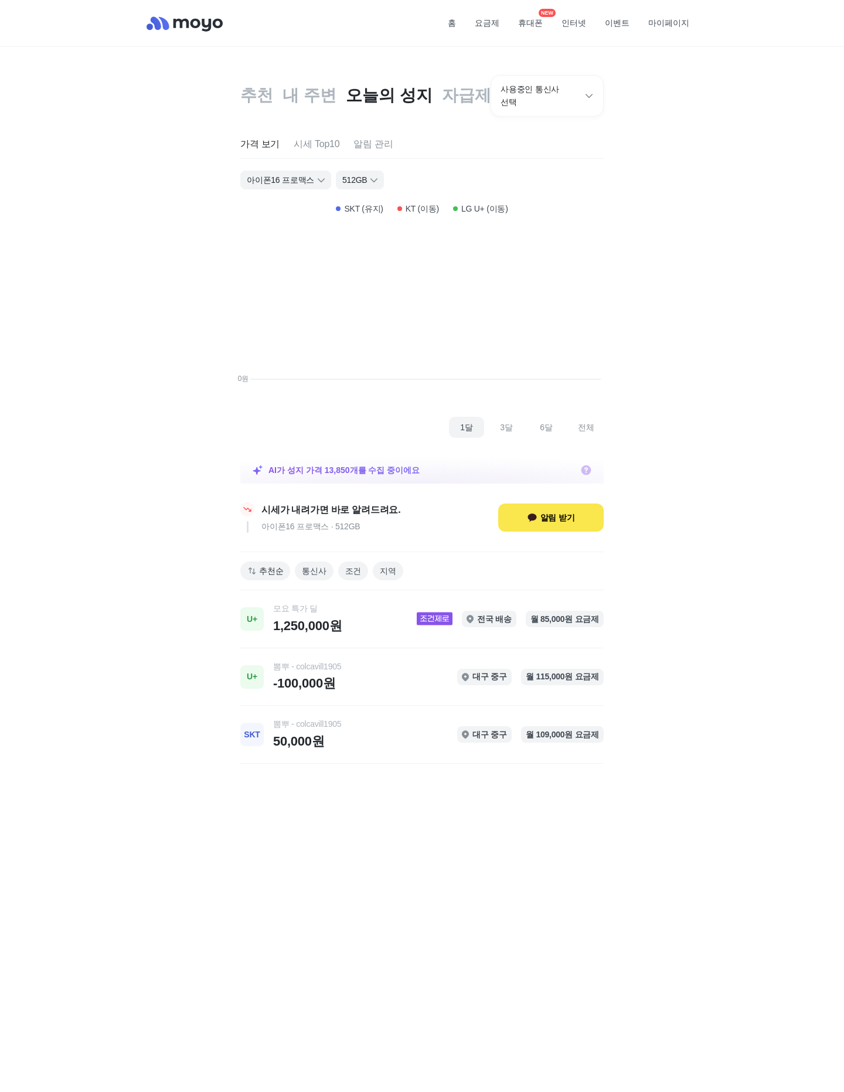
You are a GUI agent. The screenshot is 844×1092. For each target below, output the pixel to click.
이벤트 (617, 23)
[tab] (260, 144)
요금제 (487, 23)
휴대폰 (534, 19)
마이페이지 (668, 23)
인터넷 (573, 23)
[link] (422, 619)
